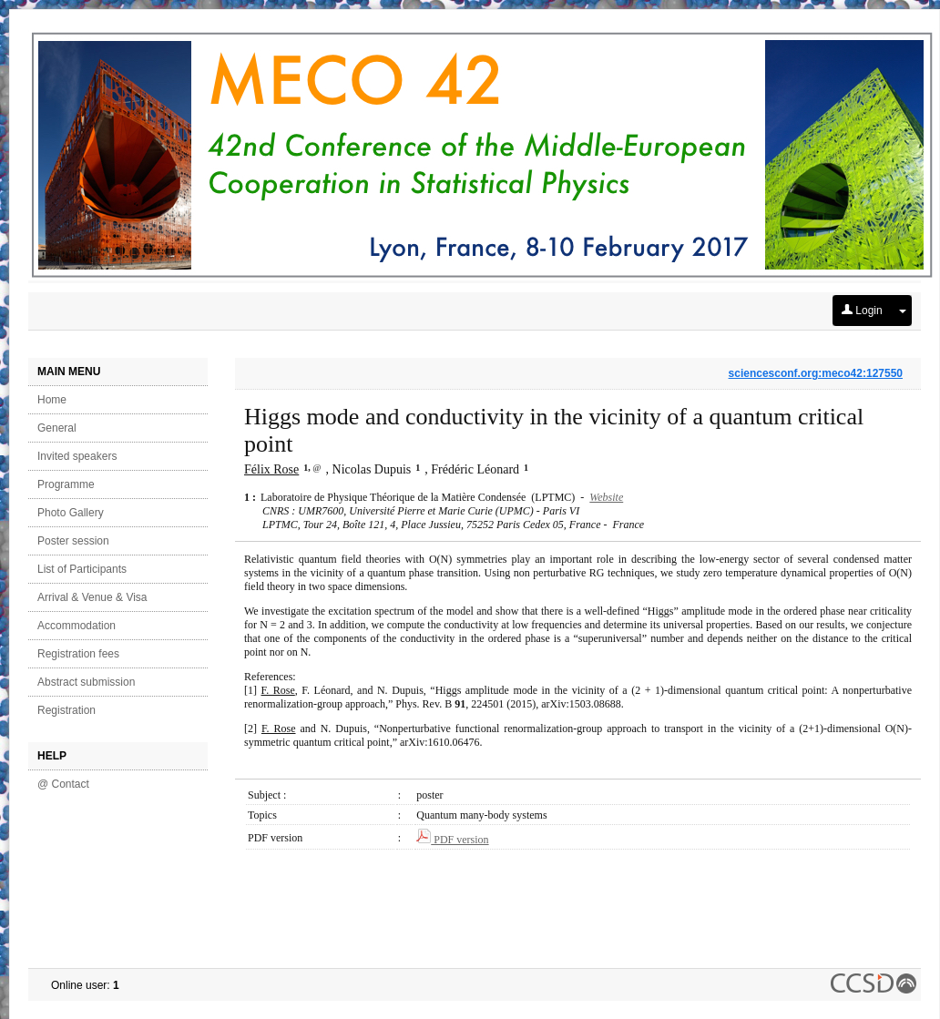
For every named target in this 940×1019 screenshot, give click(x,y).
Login (862, 310)
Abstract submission (86, 682)
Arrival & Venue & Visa (92, 597)
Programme (66, 484)
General (57, 428)
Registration (66, 710)
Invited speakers (77, 456)
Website (606, 497)
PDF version (452, 839)
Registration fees (78, 653)
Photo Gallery (70, 512)
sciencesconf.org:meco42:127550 (816, 373)
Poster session (73, 541)
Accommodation (76, 625)
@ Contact (63, 784)
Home (51, 399)
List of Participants (82, 569)
